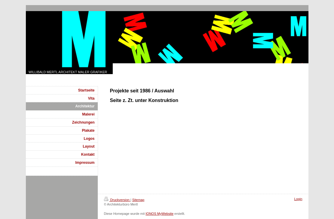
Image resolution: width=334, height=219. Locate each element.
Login (298, 199)
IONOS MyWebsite (159, 213)
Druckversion (117, 200)
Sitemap (138, 200)
